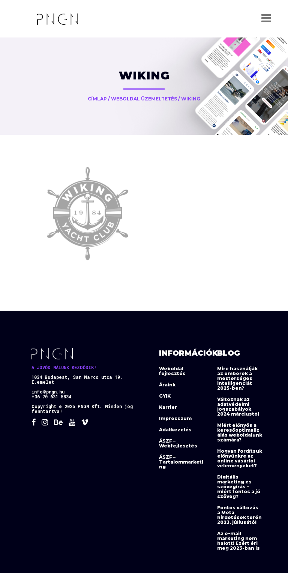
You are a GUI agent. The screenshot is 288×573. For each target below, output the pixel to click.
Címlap (97, 99)
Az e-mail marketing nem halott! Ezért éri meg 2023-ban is (238, 541)
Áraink (167, 384)
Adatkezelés (175, 429)
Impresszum (175, 418)
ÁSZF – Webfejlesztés (178, 443)
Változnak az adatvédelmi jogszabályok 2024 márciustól (238, 406)
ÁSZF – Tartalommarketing (181, 462)
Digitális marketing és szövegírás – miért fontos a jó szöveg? (238, 486)
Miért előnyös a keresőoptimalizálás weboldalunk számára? (239, 432)
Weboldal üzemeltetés (144, 99)
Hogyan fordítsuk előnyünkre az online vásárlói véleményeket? (239, 458)
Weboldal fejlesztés (172, 371)
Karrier (168, 407)
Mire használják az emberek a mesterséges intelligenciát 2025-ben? (237, 378)
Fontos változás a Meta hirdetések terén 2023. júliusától (239, 515)
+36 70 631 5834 (51, 396)
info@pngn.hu (48, 392)
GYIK (165, 395)
